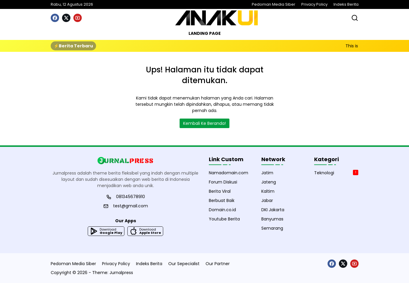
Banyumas (272, 219)
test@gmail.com (130, 206)
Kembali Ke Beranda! (204, 123)
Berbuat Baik (221, 200)
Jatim (267, 173)
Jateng (268, 182)
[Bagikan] (354, 17)
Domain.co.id (222, 210)
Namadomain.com (228, 173)
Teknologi (336, 173)
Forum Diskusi (223, 182)
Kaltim (267, 191)
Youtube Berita (224, 219)
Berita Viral (220, 191)
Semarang (272, 228)
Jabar (267, 200)
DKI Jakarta (272, 210)
